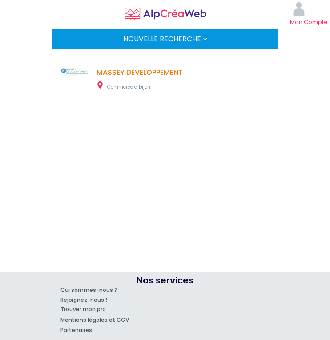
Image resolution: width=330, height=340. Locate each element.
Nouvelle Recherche (165, 39)
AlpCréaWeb (165, 12)
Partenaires (76, 330)
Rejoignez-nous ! (83, 300)
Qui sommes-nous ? (88, 290)
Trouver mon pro (83, 309)
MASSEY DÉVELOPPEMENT (140, 72)
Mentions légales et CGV (94, 320)
